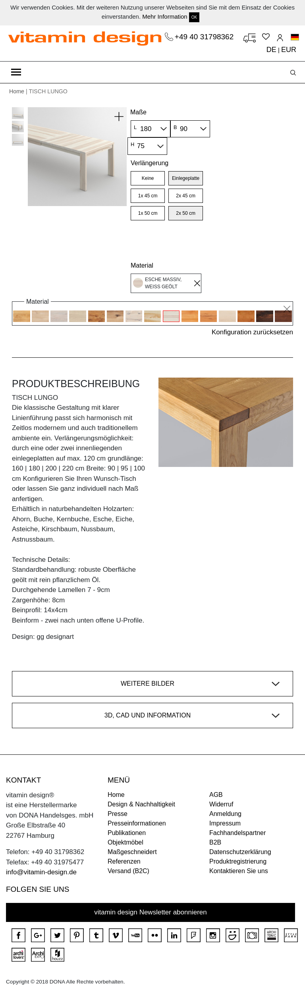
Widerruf (221, 804)
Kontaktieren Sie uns (238, 871)
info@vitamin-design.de (41, 872)
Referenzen (124, 861)
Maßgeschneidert (132, 852)
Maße (138, 112)
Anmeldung (225, 813)
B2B (215, 842)
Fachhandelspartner (237, 832)
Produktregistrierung (237, 861)
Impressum (225, 823)
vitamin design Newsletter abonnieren (150, 912)
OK (194, 17)
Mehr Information (164, 16)
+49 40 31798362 (205, 37)
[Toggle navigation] (16, 72)
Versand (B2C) (128, 871)
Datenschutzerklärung (240, 852)
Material (142, 265)
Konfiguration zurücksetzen (252, 332)
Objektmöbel (125, 842)
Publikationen (127, 832)
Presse (117, 813)
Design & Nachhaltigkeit (141, 804)
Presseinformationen (137, 823)
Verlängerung (149, 163)
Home (16, 91)
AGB (216, 794)
